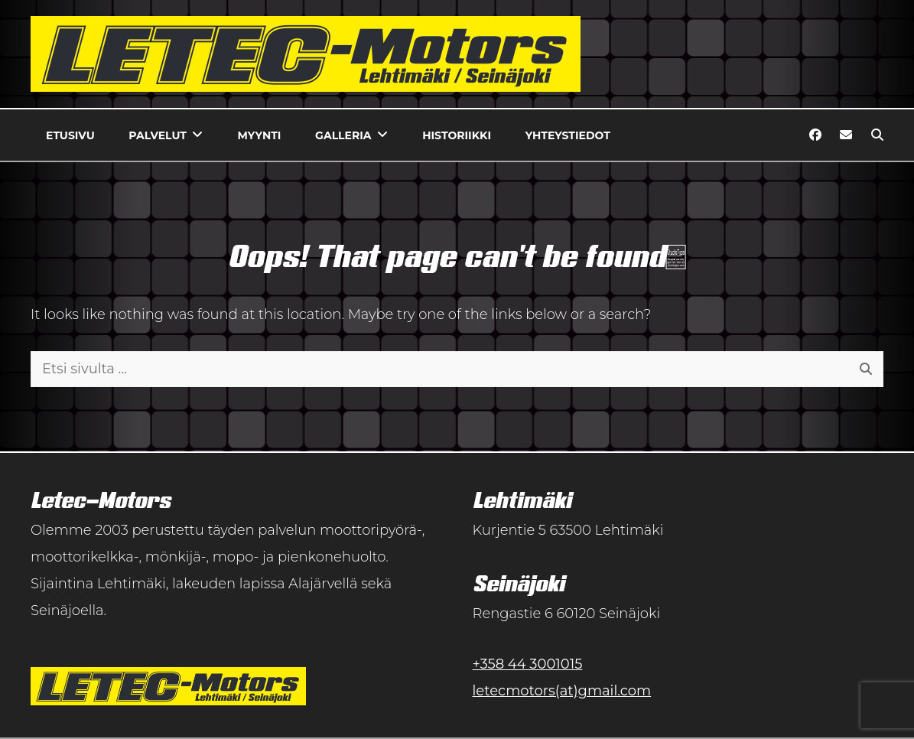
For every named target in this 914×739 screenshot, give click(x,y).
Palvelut (157, 135)
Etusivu (70, 135)
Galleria (343, 135)
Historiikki (456, 135)
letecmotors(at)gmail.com (562, 690)
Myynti (259, 135)
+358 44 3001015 (528, 664)
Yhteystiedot (567, 135)
